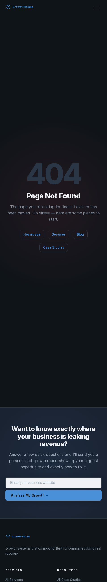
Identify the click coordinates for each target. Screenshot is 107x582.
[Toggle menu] (97, 8)
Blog (80, 234)
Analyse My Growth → (30, 495)
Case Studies (53, 247)
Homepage (32, 234)
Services (59, 234)
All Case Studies (69, 580)
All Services (14, 580)
